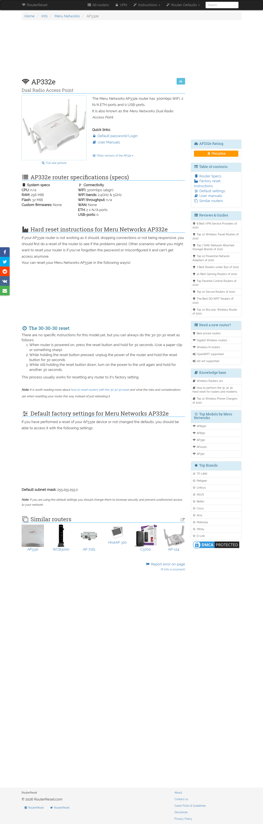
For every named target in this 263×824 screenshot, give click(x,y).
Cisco (198, 508)
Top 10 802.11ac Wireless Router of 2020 (214, 311)
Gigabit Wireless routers (209, 340)
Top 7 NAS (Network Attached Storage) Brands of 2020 (213, 247)
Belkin (198, 501)
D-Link (198, 535)
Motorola (200, 522)
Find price (216, 153)
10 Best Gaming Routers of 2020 (214, 274)
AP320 (198, 453)
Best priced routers (206, 333)
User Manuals (106, 142)
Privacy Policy (183, 818)
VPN (121, 5)
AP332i (198, 440)
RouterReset (34, 5)
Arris (197, 515)
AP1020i (199, 446)
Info (44, 16)
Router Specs (207, 176)
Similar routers (208, 201)
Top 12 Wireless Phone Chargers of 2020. (215, 400)
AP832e (199, 426)
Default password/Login (115, 136)
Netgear (199, 480)
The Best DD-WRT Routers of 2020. (213, 300)
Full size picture (54, 163)
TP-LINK (199, 473)
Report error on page (165, 566)
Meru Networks (67, 16)
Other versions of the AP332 (112, 155)
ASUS (198, 494)
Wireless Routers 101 (207, 380)
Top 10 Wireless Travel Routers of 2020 (215, 236)
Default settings (209, 191)
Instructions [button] (146, 5)
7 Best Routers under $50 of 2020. (216, 267)
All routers (98, 5)
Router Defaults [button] (183, 5)
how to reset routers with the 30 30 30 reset (100, 389)
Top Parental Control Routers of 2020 (214, 283)
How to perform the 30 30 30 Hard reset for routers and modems (214, 389)
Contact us (181, 799)
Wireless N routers (206, 347)
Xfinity (198, 529)
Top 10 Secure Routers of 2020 (213, 291)
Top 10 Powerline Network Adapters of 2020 (211, 258)
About (178, 792)
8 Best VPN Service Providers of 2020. (214, 225)
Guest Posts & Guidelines (190, 805)
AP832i (198, 433)
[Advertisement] (103, 51)
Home (29, 16)
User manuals (208, 196)
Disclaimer (181, 812)
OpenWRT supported (208, 354)
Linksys (199, 487)
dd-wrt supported (205, 361)
